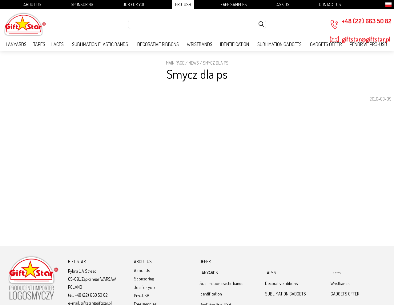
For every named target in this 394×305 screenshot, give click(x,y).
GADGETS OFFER (326, 44)
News (193, 62)
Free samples (234, 4)
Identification (234, 44)
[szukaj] (261, 24)
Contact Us (330, 4)
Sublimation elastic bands (100, 44)
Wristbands (199, 44)
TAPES (39, 44)
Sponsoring (82, 4)
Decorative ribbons (158, 44)
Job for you (134, 4)
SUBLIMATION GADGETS (279, 44)
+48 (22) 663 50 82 (361, 23)
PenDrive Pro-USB (368, 44)
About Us (32, 4)
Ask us (282, 4)
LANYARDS (16, 44)
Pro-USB (183, 4)
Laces (57, 44)
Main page (175, 62)
